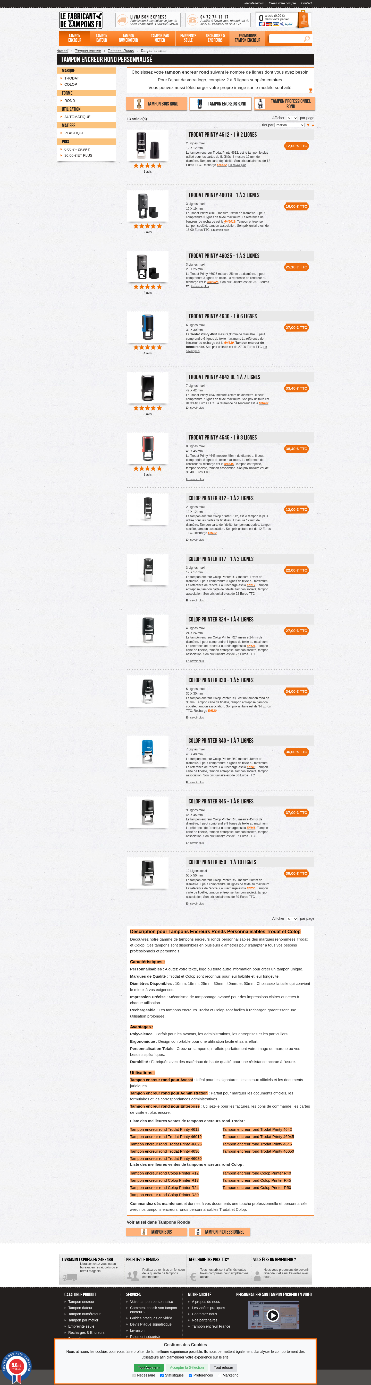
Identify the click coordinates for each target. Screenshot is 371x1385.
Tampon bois (156, 1232)
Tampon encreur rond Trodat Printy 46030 (166, 1158)
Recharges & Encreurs (86, 1332)
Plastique (74, 133)
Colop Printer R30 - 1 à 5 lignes (221, 680)
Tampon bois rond (156, 104)
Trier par (267, 125)
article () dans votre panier (277, 17)
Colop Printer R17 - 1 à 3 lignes (221, 559)
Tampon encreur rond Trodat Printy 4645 (257, 1144)
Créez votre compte (282, 3)
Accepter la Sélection (187, 1367)
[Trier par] (289, 125)
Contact (306, 3)
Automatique (77, 117)
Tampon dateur (80, 1308)
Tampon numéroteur (84, 1314)
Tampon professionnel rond (283, 103)
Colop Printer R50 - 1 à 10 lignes (222, 862)
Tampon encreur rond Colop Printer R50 (257, 1187)
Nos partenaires (204, 1320)
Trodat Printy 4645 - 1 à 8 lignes (223, 437)
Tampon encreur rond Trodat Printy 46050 (258, 1151)
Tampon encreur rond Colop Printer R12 (164, 1173)
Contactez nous (204, 1314)
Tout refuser (223, 1367)
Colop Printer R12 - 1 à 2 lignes (221, 498)
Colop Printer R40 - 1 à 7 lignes (221, 740)
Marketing (228, 1375)
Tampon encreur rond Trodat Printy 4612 (164, 1129)
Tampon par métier (83, 1320)
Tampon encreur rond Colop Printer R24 (164, 1187)
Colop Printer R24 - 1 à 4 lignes (221, 619)
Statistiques (171, 1375)
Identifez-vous (254, 3)
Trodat (71, 78)
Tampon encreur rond (220, 104)
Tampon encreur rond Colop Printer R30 (164, 1195)
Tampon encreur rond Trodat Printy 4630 (164, 1151)
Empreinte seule (81, 1326)
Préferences (201, 1375)
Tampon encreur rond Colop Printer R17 (164, 1180)
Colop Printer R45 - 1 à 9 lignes (221, 801)
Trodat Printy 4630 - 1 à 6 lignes (223, 316)
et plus (78, 155)
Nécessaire (143, 1375)
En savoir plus (237, 164)
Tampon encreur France (211, 1326)
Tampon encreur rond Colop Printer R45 (257, 1180)
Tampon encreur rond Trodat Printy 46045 (258, 1136)
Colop (70, 84)
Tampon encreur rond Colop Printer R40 (257, 1173)
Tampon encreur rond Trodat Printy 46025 (166, 1144)
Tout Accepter (149, 1367)
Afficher (278, 118)
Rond (69, 101)
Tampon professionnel (219, 1232)
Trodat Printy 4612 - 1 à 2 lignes (223, 134)
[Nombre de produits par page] (292, 118)
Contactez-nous (281, 1275)
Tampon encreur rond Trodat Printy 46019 (166, 1136)
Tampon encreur (81, 1302)
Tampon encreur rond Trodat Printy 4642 (257, 1129)
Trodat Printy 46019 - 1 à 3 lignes (224, 195)
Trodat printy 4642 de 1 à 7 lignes (224, 377)
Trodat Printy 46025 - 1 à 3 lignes (224, 255)
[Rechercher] (285, 38)
